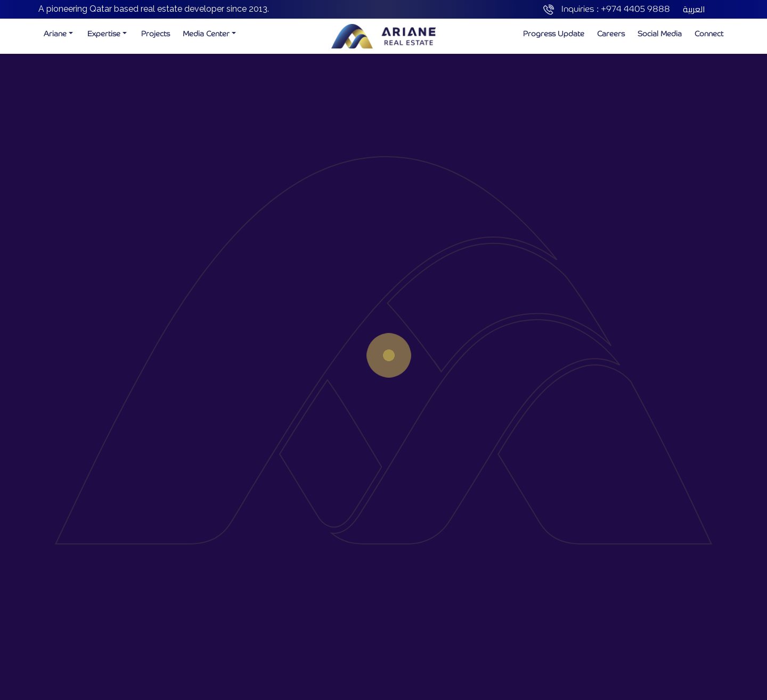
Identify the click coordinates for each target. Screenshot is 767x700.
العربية (694, 9)
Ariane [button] (55, 33)
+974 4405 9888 (635, 9)
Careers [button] (611, 33)
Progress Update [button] (553, 33)
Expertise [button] (103, 33)
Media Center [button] (206, 33)
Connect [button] (709, 33)
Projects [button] (155, 33)
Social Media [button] (660, 33)
